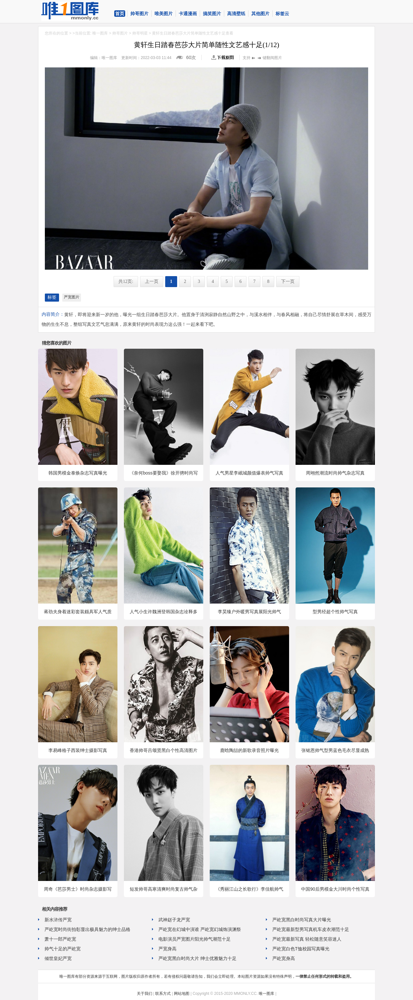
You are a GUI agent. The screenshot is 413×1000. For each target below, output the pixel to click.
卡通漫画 (188, 13)
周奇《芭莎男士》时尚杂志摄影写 (78, 889)
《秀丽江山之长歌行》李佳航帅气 (249, 889)
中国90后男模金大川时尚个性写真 (335, 889)
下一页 (288, 281)
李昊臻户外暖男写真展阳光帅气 (249, 611)
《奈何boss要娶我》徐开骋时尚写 (163, 472)
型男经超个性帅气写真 (335, 611)
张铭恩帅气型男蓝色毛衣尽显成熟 (335, 750)
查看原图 (224, 57)
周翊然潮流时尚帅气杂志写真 (335, 472)
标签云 (282, 13)
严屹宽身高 (283, 958)
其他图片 (260, 13)
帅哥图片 (139, 13)
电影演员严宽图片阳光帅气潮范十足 (194, 939)
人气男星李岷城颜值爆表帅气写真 (249, 472)
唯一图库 (100, 33)
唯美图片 (164, 13)
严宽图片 (71, 297)
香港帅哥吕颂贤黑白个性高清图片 (163, 750)
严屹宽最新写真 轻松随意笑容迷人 (306, 939)
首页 (119, 13)
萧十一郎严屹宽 (60, 939)
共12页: (125, 281)
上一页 (151, 281)
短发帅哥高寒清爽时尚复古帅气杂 (163, 889)
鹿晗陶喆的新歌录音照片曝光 (249, 750)
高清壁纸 (236, 13)
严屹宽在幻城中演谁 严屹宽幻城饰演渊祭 (199, 929)
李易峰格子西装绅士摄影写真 (77, 750)
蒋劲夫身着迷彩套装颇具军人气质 (78, 611)
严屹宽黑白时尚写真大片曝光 (301, 919)
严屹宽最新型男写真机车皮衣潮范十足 (310, 929)
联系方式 (163, 993)
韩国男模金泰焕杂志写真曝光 (77, 472)
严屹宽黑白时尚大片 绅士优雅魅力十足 (197, 958)
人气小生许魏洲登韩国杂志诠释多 (163, 611)
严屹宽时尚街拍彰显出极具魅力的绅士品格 (87, 929)
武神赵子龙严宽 (174, 919)
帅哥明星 (140, 33)
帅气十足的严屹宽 (63, 948)
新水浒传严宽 (58, 919)
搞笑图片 (212, 13)
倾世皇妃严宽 (58, 958)
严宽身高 (167, 948)
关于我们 (144, 993)
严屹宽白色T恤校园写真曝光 (300, 948)
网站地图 (181, 993)
